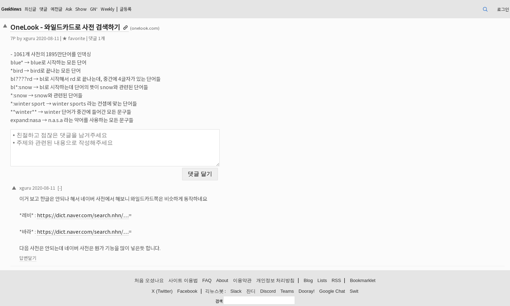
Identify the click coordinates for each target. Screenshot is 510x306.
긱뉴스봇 (214, 291)
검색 (219, 301)
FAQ (207, 280)
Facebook (187, 291)
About (222, 280)
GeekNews (11, 9)
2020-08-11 (43, 187)
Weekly (107, 9)
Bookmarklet (362, 280)
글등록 (126, 9)
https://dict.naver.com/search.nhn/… (83, 215)
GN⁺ (93, 9)
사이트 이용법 (183, 280)
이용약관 (242, 280)
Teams (287, 291)
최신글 (30, 9)
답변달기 (28, 257)
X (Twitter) (162, 291)
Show (81, 9)
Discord (268, 291)
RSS (336, 280)
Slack (236, 291)
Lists (322, 280)
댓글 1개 (97, 38)
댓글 (43, 9)
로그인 (503, 9)
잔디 (251, 291)
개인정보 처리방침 (275, 280)
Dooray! (307, 291)
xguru (29, 38)
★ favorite (73, 38)
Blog (308, 280)
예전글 (56, 9)
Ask (69, 9)
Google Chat (332, 291)
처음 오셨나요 (149, 280)
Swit (354, 291)
